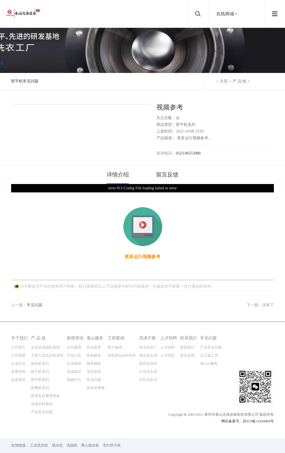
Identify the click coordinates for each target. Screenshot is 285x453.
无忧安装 (94, 371)
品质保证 (18, 380)
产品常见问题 (42, 412)
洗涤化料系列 (42, 404)
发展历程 (18, 371)
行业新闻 (74, 363)
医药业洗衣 (148, 363)
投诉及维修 (96, 388)
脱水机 (57, 445)
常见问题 (34, 305)
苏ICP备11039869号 (258, 421)
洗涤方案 (147, 338)
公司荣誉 (18, 355)
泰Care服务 (209, 363)
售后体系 (94, 347)
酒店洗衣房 (148, 355)
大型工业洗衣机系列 (47, 355)
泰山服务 (95, 338)
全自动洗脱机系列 (45, 347)
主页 (224, 81)
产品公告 (74, 355)
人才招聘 (168, 338)
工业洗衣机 (39, 445)
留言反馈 (167, 175)
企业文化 (18, 363)
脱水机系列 (40, 363)
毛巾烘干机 (112, 445)
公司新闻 (74, 347)
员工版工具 (209, 355)
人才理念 (167, 355)
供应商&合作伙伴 (122, 355)
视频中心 (74, 380)
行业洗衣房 (148, 371)
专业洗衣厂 (148, 347)
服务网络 (94, 363)
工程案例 (116, 338)
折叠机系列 (40, 388)
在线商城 (225, 13)
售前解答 (94, 355)
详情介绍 (118, 175)
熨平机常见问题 (24, 81)
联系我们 (188, 338)
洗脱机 (72, 445)
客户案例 (115, 347)
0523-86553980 (188, 153)
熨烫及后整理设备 (45, 396)
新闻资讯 (75, 338)
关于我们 (19, 338)
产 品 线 (239, 81)
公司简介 (18, 347)
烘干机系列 (40, 371)
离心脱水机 (90, 445)
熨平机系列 (40, 380)
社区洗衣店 (148, 380)
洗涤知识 (74, 371)
